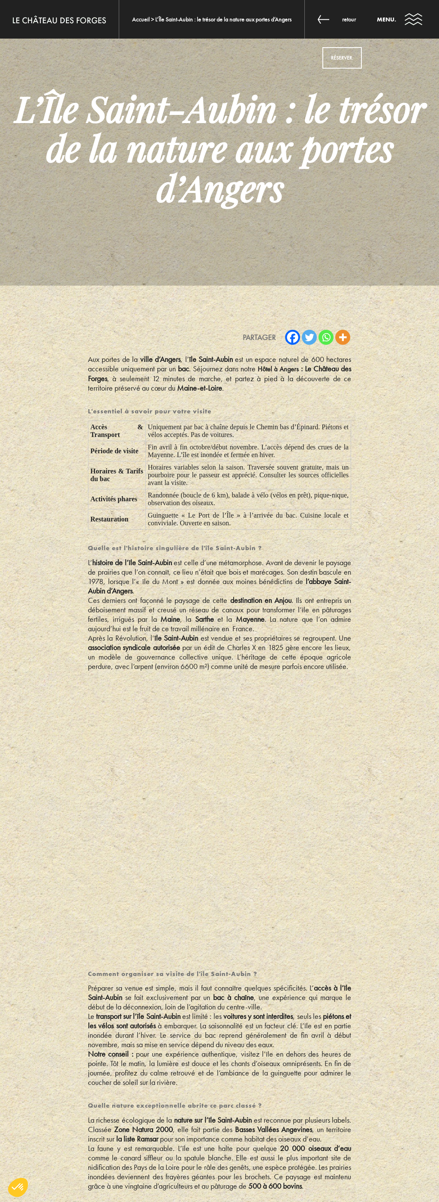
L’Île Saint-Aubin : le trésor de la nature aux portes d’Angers (223, 19)
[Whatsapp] (326, 337)
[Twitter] (309, 337)
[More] (342, 337)
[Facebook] (292, 337)
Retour (349, 19)
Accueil (141, 19)
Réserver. (342, 57)
